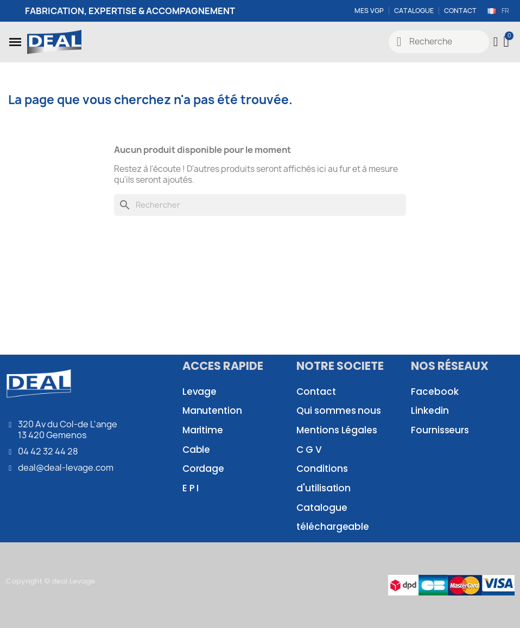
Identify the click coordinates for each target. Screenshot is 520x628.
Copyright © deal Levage (50, 581)
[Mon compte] (496, 41)
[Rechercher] (260, 205)
